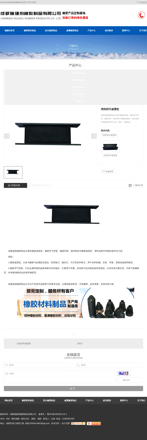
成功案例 (109, 30)
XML (8, 419)
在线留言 (143, 2)
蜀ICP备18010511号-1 (57, 414)
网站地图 (15, 419)
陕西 (33, 419)
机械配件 (79, 101)
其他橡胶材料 (79, 94)
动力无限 (66, 423)
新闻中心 (126, 30)
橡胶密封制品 (30, 30)
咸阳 (39, 419)
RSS (2, 419)
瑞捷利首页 (10, 30)
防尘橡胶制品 (51, 30)
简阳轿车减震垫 (109, 135)
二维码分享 (138, 185)
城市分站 (25, 419)
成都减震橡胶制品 (16, 284)
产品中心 (92, 30)
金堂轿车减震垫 (110, 155)
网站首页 (9, 400)
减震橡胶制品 (72, 30)
